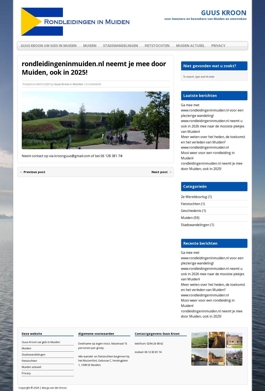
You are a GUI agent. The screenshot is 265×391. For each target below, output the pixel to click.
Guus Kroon (61, 84)
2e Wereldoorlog (194, 196)
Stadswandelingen (120, 45)
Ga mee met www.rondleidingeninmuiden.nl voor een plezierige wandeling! (212, 110)
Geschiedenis (191, 210)
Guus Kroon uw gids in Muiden (49, 45)
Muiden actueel (190, 45)
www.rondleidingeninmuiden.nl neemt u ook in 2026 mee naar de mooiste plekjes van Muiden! (212, 126)
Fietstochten (157, 45)
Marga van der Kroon (54, 388)
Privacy (218, 45)
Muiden (89, 45)
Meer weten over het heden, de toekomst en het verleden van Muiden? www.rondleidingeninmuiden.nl (213, 142)
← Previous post (32, 172)
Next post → (162, 172)
